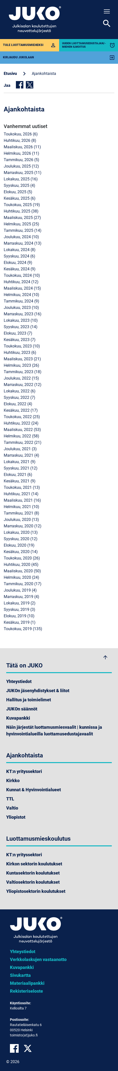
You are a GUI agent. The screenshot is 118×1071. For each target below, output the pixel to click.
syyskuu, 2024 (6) (19, 256)
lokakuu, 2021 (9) (20, 461)
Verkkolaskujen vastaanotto (38, 959)
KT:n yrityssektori (24, 771)
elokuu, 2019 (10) (19, 616)
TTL (10, 798)
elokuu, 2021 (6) (18, 474)
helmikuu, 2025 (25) (21, 224)
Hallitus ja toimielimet (28, 699)
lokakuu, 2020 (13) (21, 532)
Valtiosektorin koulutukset (33, 882)
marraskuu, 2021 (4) (21, 455)
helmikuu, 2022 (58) (21, 436)
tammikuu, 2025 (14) (22, 230)
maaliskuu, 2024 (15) (22, 288)
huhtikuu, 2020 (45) (21, 564)
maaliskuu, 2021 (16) (22, 500)
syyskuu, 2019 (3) (19, 609)
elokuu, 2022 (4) (18, 404)
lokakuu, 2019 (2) (20, 603)
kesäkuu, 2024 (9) (20, 269)
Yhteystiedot (19, 681)
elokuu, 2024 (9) (18, 262)
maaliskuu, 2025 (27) (22, 217)
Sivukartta (20, 975)
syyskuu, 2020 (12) (21, 538)
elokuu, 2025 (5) (18, 192)
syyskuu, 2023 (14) (21, 326)
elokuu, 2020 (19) (19, 545)
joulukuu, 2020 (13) (21, 519)
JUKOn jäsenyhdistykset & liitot (37, 690)
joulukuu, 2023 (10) (21, 307)
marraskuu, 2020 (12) (22, 526)
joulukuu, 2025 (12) (21, 166)
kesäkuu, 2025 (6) (20, 198)
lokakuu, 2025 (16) (21, 179)
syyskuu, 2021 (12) (21, 468)
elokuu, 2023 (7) (18, 333)
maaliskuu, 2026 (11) (22, 147)
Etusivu (10, 73)
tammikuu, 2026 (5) (21, 159)
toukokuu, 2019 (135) (23, 628)
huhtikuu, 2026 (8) (20, 140)
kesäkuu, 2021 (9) (20, 481)
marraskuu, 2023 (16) (22, 314)
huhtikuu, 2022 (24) (21, 423)
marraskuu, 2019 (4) (21, 596)
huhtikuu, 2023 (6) (20, 352)
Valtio (12, 808)
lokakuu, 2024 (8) (20, 249)
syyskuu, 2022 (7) (19, 397)
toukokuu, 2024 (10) (22, 275)
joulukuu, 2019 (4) (20, 590)
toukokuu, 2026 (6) (21, 134)
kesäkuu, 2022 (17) (21, 410)
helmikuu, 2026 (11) (21, 153)
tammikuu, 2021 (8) (21, 513)
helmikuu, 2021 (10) (21, 506)
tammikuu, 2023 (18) (22, 371)
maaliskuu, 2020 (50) (22, 571)
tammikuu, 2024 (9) (21, 301)
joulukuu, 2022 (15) (21, 378)
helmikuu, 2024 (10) (21, 294)
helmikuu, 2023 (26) (21, 365)
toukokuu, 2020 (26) (22, 558)
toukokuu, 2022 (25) (22, 416)
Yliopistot (15, 817)
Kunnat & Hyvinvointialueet (33, 789)
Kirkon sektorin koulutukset (34, 863)
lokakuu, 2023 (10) (21, 320)
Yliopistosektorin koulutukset (35, 891)
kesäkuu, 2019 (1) (20, 622)
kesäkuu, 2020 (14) (21, 551)
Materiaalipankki (27, 983)
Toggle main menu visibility (107, 10)
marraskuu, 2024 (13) (22, 243)
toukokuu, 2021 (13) (22, 487)
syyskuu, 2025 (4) (19, 185)
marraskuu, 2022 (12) (22, 384)
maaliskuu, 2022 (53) (22, 429)
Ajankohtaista (44, 73)
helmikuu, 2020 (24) (21, 577)
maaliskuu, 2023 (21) (22, 359)
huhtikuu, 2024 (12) (21, 281)
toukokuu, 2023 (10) (22, 346)
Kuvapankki (18, 718)
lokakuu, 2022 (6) (20, 391)
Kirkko (13, 780)
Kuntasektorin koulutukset (33, 873)
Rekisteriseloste (26, 991)
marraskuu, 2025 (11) (22, 172)
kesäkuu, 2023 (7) (20, 339)
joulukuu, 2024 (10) (21, 237)
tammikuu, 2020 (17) (22, 583)
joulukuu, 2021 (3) (20, 449)
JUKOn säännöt (21, 708)
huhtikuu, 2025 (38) (21, 211)
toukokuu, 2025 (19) (22, 204)
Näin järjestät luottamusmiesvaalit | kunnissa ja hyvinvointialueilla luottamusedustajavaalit (54, 730)
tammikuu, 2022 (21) (22, 442)
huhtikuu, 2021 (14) (21, 494)
